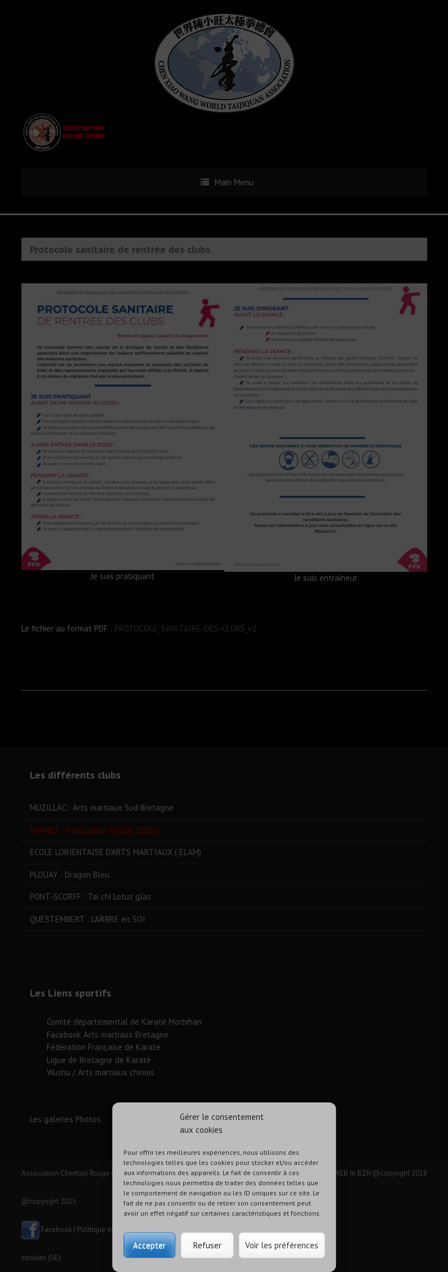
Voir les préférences (281, 1245)
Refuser (207, 1245)
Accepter (149, 1245)
